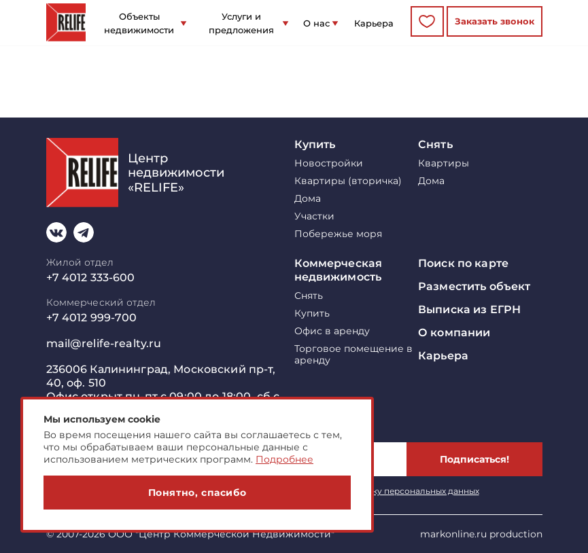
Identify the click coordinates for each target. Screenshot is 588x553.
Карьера (374, 23)
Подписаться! (474, 459)
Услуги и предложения (241, 23)
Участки (314, 216)
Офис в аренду (332, 331)
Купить (315, 144)
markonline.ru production (481, 534)
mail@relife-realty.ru (104, 343)
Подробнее (284, 459)
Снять (435, 144)
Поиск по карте (463, 263)
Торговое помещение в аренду (353, 354)
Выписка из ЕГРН (469, 309)
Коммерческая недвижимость (338, 270)
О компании (454, 332)
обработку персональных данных (407, 491)
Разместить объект (474, 286)
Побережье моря (338, 234)
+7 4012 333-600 (90, 277)
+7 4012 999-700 (91, 317)
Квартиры (443, 163)
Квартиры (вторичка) (348, 181)
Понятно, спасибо (197, 492)
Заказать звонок (494, 21)
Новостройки (328, 163)
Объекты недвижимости (139, 23)
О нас (316, 23)
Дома (307, 198)
